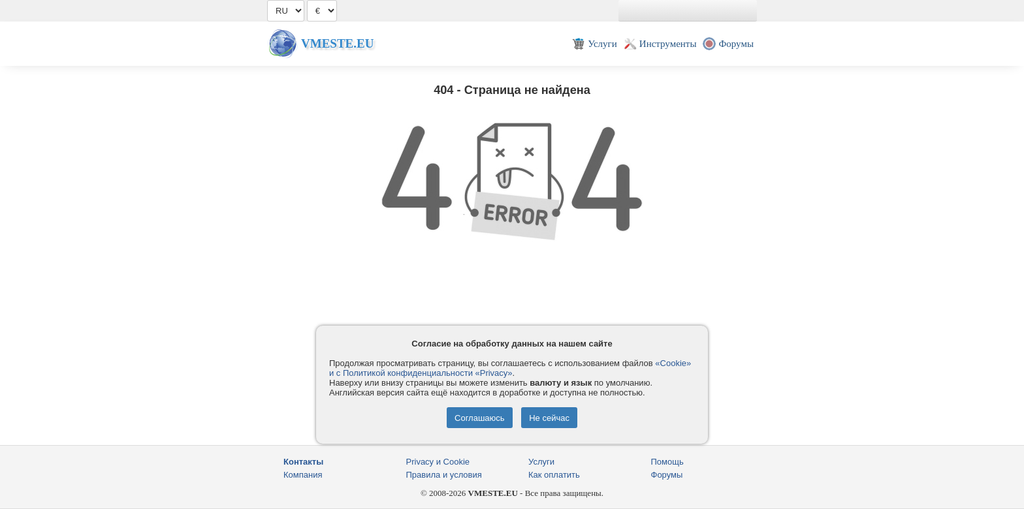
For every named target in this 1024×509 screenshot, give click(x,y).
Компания (303, 475)
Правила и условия (444, 475)
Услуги (541, 462)
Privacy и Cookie (438, 462)
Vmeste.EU (337, 43)
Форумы (667, 475)
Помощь (667, 462)
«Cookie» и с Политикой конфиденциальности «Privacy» (510, 368)
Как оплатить (554, 475)
